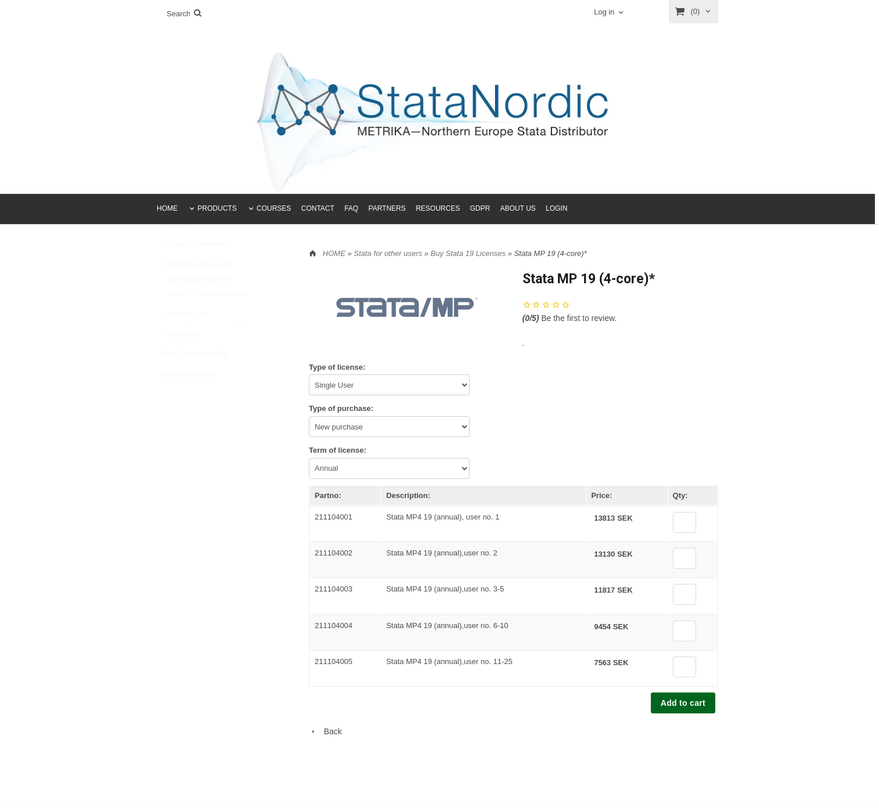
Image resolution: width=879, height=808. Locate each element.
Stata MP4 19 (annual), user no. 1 (442, 517)
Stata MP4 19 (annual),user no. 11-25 (449, 661)
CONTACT (317, 208)
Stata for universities (196, 272)
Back (325, 731)
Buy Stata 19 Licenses (199, 306)
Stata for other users (197, 292)
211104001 (333, 517)
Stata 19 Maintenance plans (207, 320)
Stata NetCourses (188, 402)
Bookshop (180, 362)
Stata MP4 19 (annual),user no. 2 (442, 553)
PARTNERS (387, 208)
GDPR (480, 208)
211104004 (333, 625)
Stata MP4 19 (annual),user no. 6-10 (447, 625)
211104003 (333, 589)
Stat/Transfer (184, 342)
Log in (604, 12)
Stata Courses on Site (195, 382)
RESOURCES (438, 208)
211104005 (333, 661)
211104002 (333, 553)
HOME (167, 208)
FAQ (351, 208)
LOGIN (556, 208)
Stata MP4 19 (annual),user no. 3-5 (445, 589)
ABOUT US (518, 208)
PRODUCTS (216, 208)
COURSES (274, 208)
